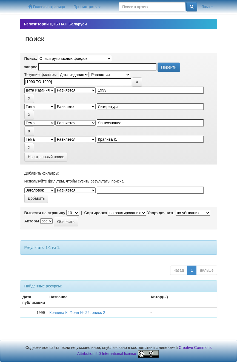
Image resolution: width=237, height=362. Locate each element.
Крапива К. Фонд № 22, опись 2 (77, 312)
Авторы (31, 221)
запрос (31, 67)
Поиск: (30, 58)
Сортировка (95, 213)
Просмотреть (87, 7)
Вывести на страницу (44, 213)
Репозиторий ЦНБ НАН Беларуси (55, 24)
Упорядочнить (160, 213)
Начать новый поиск (46, 157)
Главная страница (46, 6)
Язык (207, 7)
